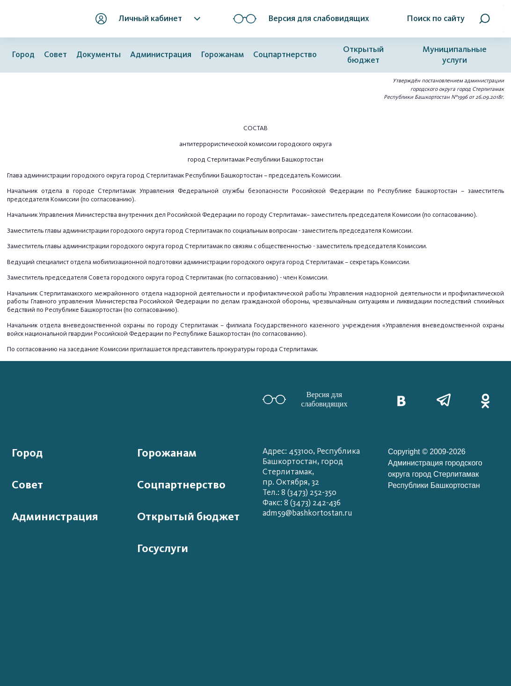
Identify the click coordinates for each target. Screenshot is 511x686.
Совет (55, 54)
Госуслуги (162, 548)
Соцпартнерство (285, 54)
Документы (98, 54)
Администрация (160, 54)
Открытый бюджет (363, 54)
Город (23, 54)
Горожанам (222, 54)
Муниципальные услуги (455, 54)
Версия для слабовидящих (305, 399)
